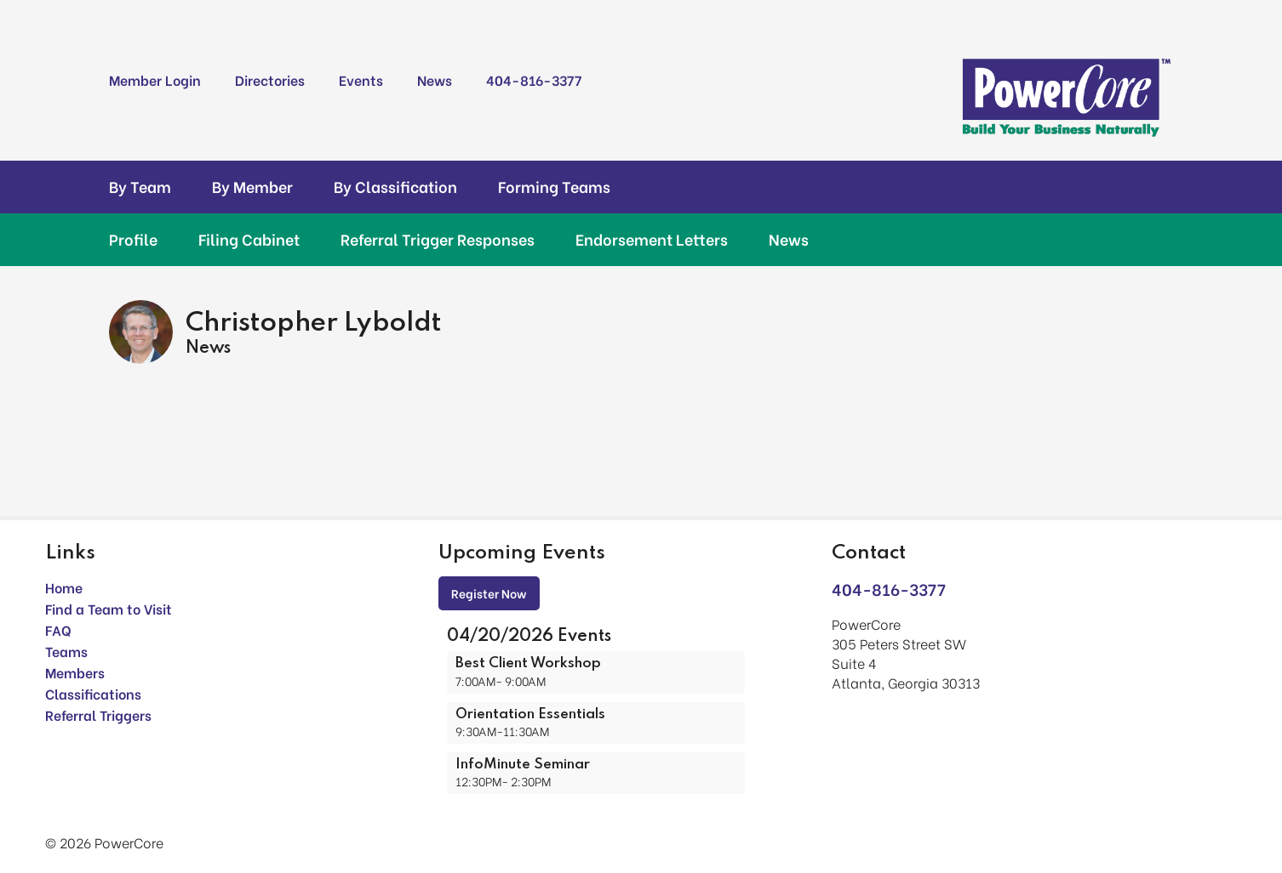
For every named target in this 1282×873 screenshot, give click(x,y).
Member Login (155, 79)
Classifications (93, 693)
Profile (133, 239)
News (434, 79)
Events (361, 79)
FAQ (58, 629)
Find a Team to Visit (108, 608)
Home (64, 587)
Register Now (489, 593)
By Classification (395, 186)
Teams (66, 650)
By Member (252, 186)
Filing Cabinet (249, 239)
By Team (140, 186)
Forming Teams (554, 186)
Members (75, 672)
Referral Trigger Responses (438, 239)
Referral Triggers (98, 714)
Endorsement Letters (651, 239)
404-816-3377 (533, 79)
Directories (270, 79)
